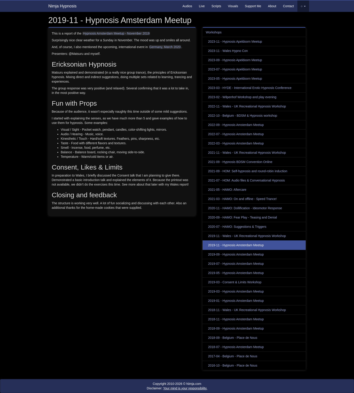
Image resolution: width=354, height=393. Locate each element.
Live (202, 6)
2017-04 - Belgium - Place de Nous (232, 356)
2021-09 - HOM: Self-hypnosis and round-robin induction (247, 171)
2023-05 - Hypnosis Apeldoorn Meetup (235, 78)
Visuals (233, 6)
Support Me (253, 6)
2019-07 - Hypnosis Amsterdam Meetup (236, 263)
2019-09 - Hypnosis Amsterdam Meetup (236, 254)
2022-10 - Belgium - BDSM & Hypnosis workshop (242, 115)
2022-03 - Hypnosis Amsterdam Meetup (236, 143)
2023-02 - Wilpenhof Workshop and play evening (242, 97)
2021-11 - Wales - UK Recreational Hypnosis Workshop (247, 152)
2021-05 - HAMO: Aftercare (227, 189)
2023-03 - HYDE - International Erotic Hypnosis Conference (250, 88)
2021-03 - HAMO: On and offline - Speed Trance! (242, 199)
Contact (288, 6)
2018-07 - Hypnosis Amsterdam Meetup (236, 347)
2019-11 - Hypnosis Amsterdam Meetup (236, 245)
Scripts (216, 6)
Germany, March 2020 (165, 47)
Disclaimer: (177, 388)
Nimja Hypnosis (62, 6)
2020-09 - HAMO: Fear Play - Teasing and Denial (242, 217)
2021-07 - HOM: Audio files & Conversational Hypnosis (246, 180)
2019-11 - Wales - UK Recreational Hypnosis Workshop (247, 236)
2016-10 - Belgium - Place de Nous (232, 365)
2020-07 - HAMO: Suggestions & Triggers (237, 226)
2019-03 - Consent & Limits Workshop (234, 282)
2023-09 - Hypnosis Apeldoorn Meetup (235, 60)
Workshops (214, 32)
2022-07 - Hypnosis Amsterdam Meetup (236, 134)
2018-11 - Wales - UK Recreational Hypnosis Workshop (247, 310)
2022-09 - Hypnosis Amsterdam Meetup (236, 125)
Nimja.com (193, 384)
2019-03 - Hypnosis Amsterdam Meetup (236, 291)
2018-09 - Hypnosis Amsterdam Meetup (236, 328)
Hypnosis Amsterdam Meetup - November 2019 (116, 33)
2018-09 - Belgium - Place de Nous (232, 338)
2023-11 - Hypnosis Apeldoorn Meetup (235, 41)
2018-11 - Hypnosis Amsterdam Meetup (236, 319)
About (272, 6)
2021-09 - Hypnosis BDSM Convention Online (240, 162)
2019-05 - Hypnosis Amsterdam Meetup (236, 273)
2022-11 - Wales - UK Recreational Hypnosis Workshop (247, 106)
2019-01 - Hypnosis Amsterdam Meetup (236, 300)
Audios (187, 6)
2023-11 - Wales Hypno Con (228, 51)
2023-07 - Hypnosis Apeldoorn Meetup (235, 69)
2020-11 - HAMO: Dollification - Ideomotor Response (245, 208)
